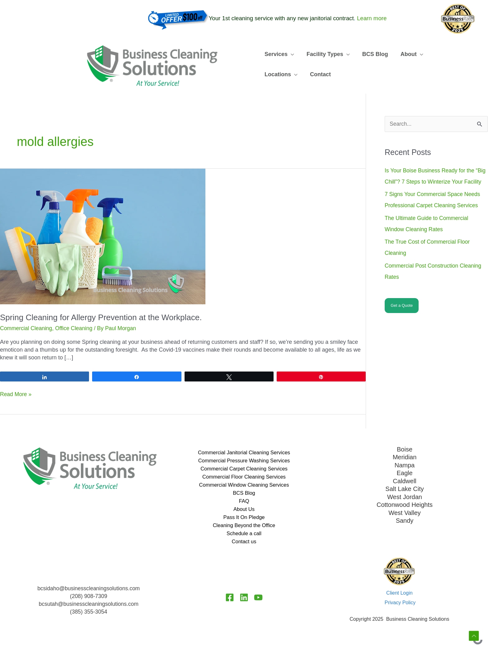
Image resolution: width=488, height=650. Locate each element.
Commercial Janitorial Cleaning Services (244, 452)
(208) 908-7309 (88, 600)
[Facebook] (228, 601)
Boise (404, 449)
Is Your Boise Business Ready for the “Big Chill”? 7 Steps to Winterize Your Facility (431, 182)
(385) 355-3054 (88, 616)
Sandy (405, 519)
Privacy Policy (400, 607)
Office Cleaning (76, 328)
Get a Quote (402, 317)
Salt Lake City (404, 488)
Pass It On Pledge (243, 520)
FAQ (244, 503)
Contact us (244, 545)
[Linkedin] (244, 601)
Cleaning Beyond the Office (244, 529)
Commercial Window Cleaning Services (244, 486)
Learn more (372, 18)
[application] (289, 54)
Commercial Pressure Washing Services (244, 461)
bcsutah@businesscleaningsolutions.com (88, 608)
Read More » (16, 394)
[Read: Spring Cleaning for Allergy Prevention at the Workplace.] (102, 236)
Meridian (405, 456)
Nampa (405, 464)
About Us (244, 512)
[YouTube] (260, 601)
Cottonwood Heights (405, 504)
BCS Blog (244, 495)
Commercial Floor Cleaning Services (244, 478)
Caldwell (404, 480)
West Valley (404, 511)
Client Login (399, 597)
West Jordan (404, 496)
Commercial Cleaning (27, 328)
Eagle (404, 472)
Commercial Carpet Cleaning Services (243, 469)
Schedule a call (244, 537)
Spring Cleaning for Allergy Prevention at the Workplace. (101, 317)
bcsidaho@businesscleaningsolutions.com (88, 593)
